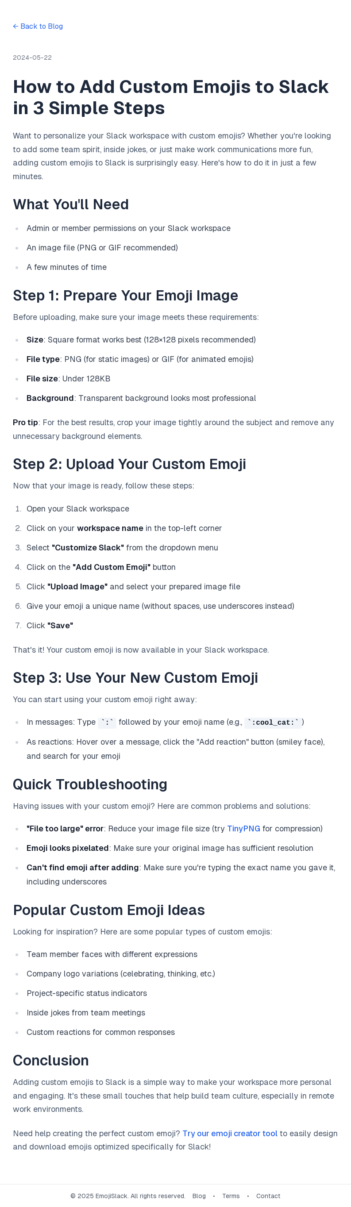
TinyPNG (243, 828)
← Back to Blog (38, 26)
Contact (268, 1195)
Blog (199, 1195)
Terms (231, 1195)
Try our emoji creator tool (230, 1133)
